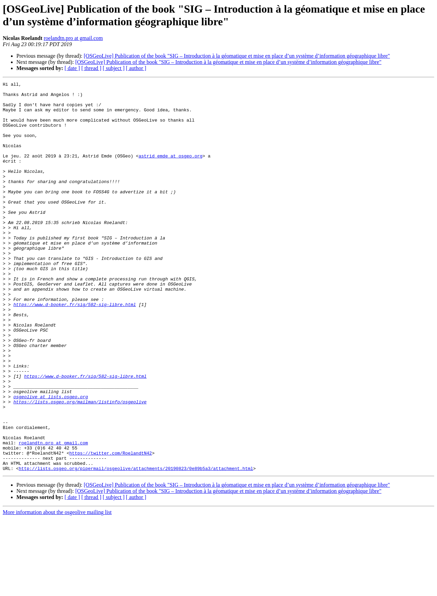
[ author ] (136, 68)
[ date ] (72, 68)
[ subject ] (114, 68)
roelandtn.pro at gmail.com (73, 38)
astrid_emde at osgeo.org (170, 171)
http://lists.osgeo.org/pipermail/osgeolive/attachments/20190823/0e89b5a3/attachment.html (136, 546)
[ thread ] (91, 68)
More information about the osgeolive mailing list (57, 590)
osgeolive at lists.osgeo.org (50, 460)
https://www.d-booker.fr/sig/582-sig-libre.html (74, 349)
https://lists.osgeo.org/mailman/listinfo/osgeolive (79, 466)
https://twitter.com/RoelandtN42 (110, 528)
